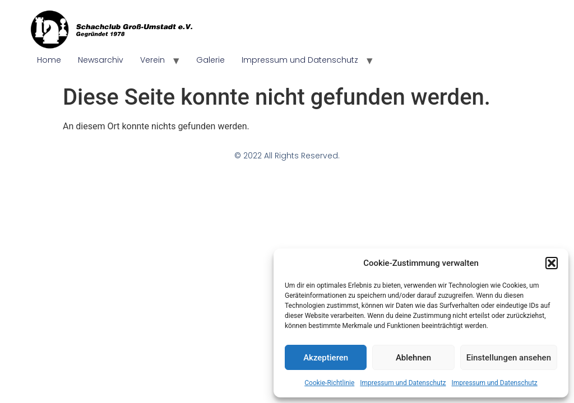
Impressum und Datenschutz (403, 383)
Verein (152, 59)
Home (49, 59)
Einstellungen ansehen (508, 358)
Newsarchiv (100, 59)
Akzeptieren (325, 358)
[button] (551, 263)
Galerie (210, 59)
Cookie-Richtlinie (329, 383)
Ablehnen (413, 358)
